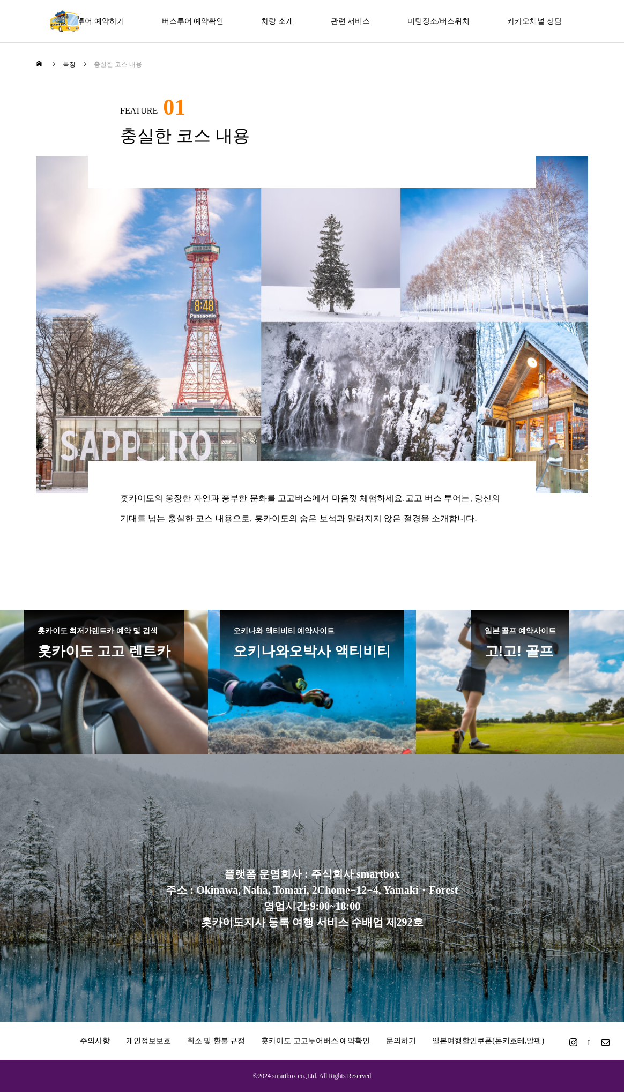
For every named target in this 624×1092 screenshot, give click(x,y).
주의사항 (95, 1041)
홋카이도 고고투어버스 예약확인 (315, 1041)
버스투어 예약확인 (193, 21)
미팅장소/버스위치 (438, 21)
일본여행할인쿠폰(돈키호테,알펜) (488, 1041)
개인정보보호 (148, 1041)
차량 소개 (277, 21)
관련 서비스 (350, 21)
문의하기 (401, 1041)
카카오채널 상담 (534, 21)
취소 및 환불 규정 (216, 1041)
